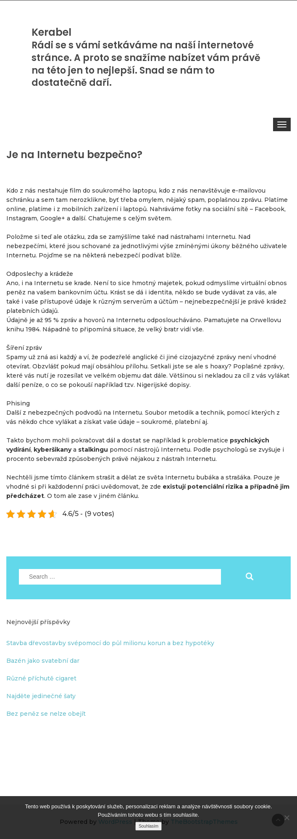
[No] (286, 817)
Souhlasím (148, 826)
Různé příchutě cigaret (41, 678)
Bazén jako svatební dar (42, 660)
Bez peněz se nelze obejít (46, 713)
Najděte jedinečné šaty (41, 696)
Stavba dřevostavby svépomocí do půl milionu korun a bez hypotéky (110, 643)
